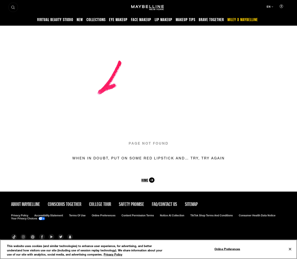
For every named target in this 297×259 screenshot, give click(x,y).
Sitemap (191, 204)
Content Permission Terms (137, 215)
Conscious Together (64, 204)
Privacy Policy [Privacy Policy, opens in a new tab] (113, 254)
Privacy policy (19, 215)
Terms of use (77, 215)
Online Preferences (103, 215)
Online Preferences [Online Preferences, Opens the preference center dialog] (227, 249)
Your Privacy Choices (28, 218)
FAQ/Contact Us (164, 204)
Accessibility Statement (48, 215)
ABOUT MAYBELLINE (25, 204)
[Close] (290, 249)
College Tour (100, 204)
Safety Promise (131, 204)
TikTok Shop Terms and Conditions (211, 215)
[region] (148, 249)
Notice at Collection (172, 215)
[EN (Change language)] (269, 7)
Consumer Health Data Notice (257, 215)
